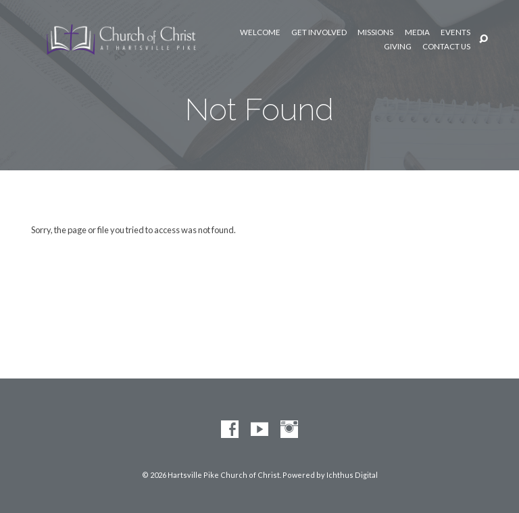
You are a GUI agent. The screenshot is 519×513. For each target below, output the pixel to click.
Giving (398, 47)
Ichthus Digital (352, 474)
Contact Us (446, 47)
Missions (375, 32)
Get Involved (319, 32)
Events (455, 32)
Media (417, 32)
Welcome (260, 32)
